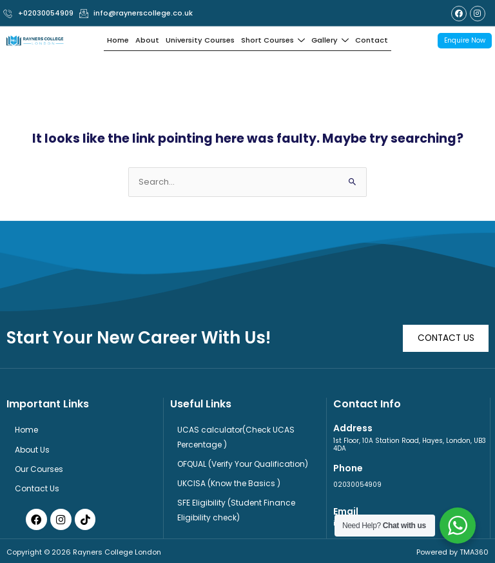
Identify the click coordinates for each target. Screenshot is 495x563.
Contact (369, 39)
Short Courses (272, 39)
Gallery (329, 39)
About (148, 39)
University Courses (201, 39)
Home (120, 39)
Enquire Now (464, 39)
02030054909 (357, 482)
